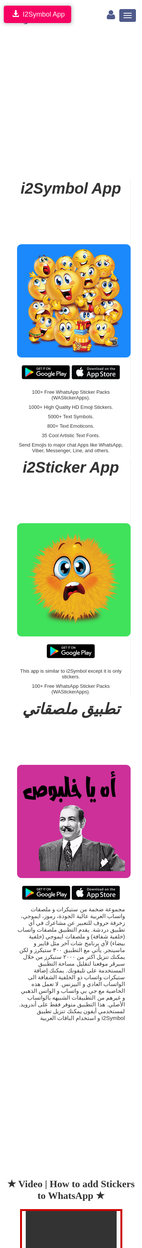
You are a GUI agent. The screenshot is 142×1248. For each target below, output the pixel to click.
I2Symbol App (37, 14)
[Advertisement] (71, 103)
